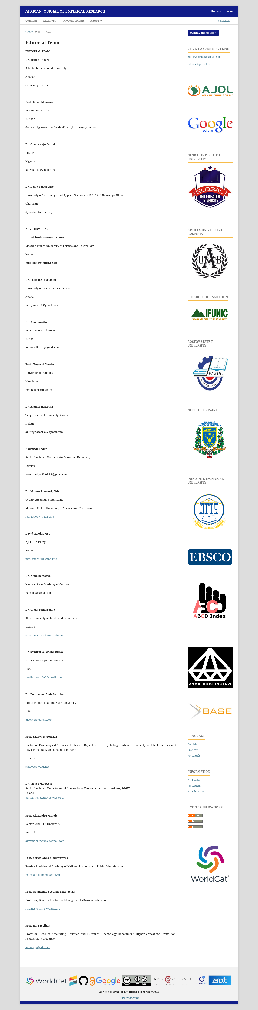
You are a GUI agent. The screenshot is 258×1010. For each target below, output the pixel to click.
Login (229, 11)
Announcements (73, 20)
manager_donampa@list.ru (42, 875)
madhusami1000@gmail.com (43, 677)
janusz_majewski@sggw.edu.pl (44, 797)
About (95, 20)
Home (29, 32)
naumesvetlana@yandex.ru (42, 908)
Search (224, 20)
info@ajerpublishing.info (41, 559)
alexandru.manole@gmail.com (44, 841)
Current (31, 20)
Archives (49, 20)
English (192, 744)
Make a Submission (203, 33)
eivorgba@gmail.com (38, 719)
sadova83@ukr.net (37, 766)
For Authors (194, 785)
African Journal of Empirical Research (65, 11)
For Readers (194, 780)
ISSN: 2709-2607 (129, 998)
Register (216, 11)
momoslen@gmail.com (39, 516)
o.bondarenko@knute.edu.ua (44, 635)
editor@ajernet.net (200, 64)
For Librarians (196, 791)
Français (193, 750)
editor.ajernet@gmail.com (204, 56)
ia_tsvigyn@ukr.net (37, 947)
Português (194, 755)
